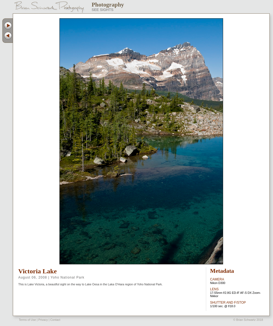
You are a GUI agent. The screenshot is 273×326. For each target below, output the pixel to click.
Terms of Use (27, 319)
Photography (108, 4)
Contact (55, 319)
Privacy (43, 319)
